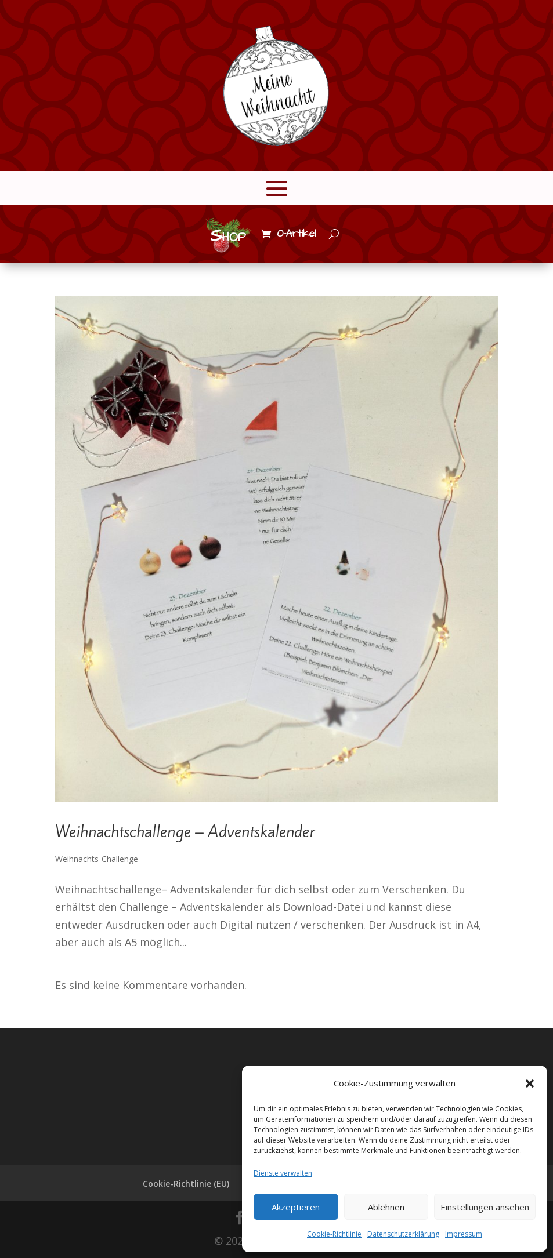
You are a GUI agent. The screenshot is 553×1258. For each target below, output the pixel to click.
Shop (228, 236)
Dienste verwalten (283, 1173)
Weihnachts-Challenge (96, 858)
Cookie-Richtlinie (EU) (186, 1183)
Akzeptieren (296, 1207)
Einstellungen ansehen (484, 1207)
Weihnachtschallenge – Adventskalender (185, 831)
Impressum (463, 1234)
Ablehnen (386, 1207)
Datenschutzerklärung (403, 1234)
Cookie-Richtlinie (334, 1234)
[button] (530, 1083)
